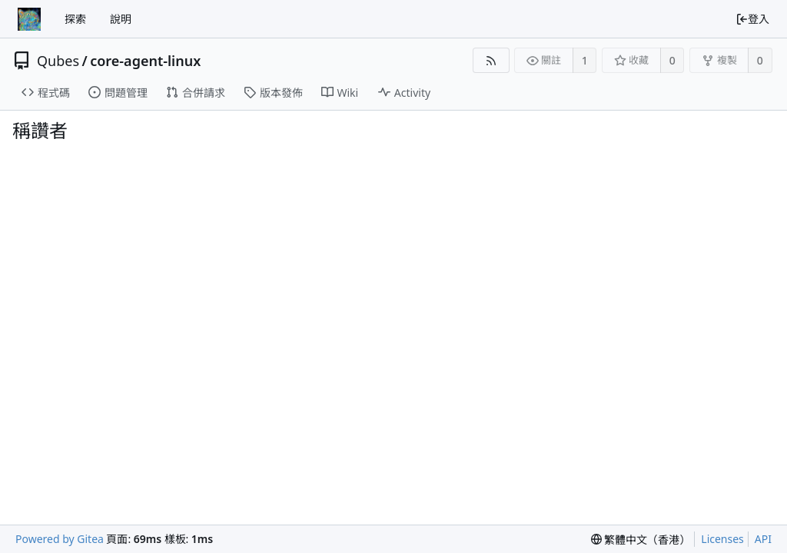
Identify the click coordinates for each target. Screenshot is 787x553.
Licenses (722, 538)
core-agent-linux (145, 60)
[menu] (641, 539)
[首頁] (29, 19)
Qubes (58, 60)
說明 (120, 19)
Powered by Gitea (59, 538)
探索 (75, 19)
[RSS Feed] (491, 60)
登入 (752, 19)
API (763, 538)
